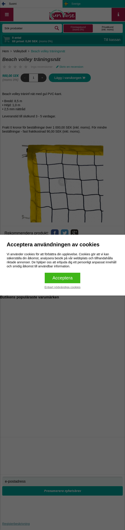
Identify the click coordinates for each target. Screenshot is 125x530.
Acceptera (62, 277)
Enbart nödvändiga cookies (62, 287)
